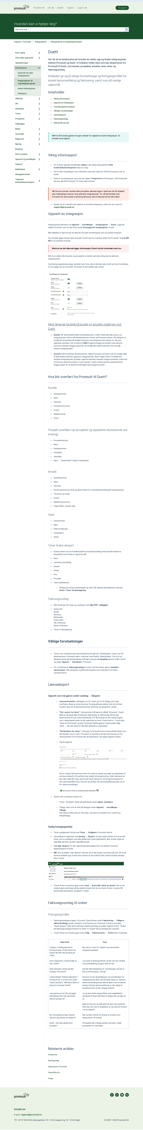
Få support (122, 8)
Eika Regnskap (53, 1061)
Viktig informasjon (62, 99)
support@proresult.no (31, 1114)
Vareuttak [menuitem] (19, 134)
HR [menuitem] (16, 103)
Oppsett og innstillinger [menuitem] (25, 159)
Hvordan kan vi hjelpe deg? (35, 24)
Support (70, 8)
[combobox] (69, 29)
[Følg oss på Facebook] (112, 1095)
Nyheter (60, 8)
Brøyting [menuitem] (19, 149)
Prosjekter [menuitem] (20, 119)
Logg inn (80, 8)
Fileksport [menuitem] (22, 93)
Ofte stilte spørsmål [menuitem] (24, 58)
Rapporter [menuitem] (19, 139)
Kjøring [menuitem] (18, 144)
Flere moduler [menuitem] (21, 154)
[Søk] (127, 29)
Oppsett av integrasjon (64, 103)
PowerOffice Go (54, 1072)
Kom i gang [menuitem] (20, 53)
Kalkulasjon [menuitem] (20, 169)
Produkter (37, 8)
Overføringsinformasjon (64, 107)
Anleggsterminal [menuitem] (22, 174)
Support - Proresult (22, 42)
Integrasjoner (41, 42)
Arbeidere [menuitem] (19, 109)
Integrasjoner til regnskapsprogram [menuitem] (26, 82)
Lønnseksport (60, 115)
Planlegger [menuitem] (20, 124)
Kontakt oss (19, 1109)
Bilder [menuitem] (17, 129)
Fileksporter (52, 1055)
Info (49, 8)
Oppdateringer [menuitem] (21, 63)
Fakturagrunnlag (61, 119)
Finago (50, 1078)
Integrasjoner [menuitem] (21, 68)
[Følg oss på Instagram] (117, 1095)
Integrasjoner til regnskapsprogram (66, 42)
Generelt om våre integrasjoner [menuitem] (25, 74)
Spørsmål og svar (61, 123)
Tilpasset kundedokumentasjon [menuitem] (24, 180)
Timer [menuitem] (18, 113)
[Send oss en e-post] (127, 1095)
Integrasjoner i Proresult (57, 1067)
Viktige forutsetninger (63, 111)
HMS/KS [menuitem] (19, 98)
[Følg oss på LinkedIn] (122, 1095)
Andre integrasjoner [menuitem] (26, 88)
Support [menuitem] (18, 164)
